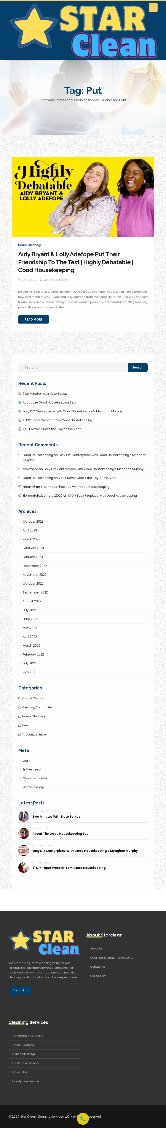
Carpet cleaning (34, 698)
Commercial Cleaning (27, 1036)
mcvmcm (30, 469)
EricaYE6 (29, 487)
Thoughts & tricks (34, 734)
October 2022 (33, 583)
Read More (34, 319)
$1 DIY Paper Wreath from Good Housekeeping (57, 420)
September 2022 (35, 592)
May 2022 (30, 628)
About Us (96, 948)
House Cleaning (23, 1054)
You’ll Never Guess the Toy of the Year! (52, 429)
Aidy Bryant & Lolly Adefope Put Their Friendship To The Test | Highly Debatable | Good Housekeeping (75, 262)
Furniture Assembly (25, 1063)
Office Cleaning (23, 1045)
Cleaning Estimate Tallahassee (112, 958)
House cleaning (29, 245)
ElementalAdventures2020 (42, 495)
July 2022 (30, 610)
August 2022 (32, 601)
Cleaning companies (37, 707)
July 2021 (29, 663)
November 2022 (34, 575)
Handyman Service (25, 1081)
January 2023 (33, 557)
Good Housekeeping (56, 280)
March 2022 (31, 645)
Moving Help (21, 1072)
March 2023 (31, 539)
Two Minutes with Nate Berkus (45, 393)
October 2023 (33, 521)
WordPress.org (33, 787)
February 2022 (33, 654)
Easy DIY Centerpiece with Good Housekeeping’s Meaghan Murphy (73, 411)
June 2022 (30, 619)
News (26, 725)
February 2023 (33, 548)
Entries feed (32, 769)
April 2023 (30, 530)
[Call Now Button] (83, 1119)
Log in (27, 760)
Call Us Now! (98, 976)
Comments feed (35, 778)
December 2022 (35, 566)
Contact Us (20, 990)
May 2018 (29, 672)
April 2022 (30, 637)
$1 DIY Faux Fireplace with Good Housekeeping (75, 487)
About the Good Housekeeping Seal (49, 402)
